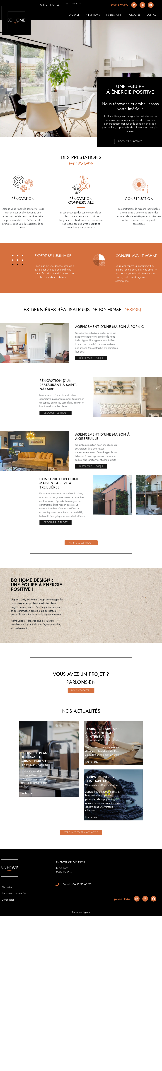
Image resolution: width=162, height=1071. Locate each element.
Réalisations (113, 15)
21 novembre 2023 (95, 820)
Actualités (134, 15)
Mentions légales (81, 947)
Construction (8, 934)
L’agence (74, 15)
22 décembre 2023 (95, 775)
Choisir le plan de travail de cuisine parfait (34, 792)
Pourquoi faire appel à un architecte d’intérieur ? (103, 768)
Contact (152, 15)
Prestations (93, 15)
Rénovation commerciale (14, 928)
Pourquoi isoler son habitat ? (99, 814)
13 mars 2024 (28, 799)
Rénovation (8, 922)
